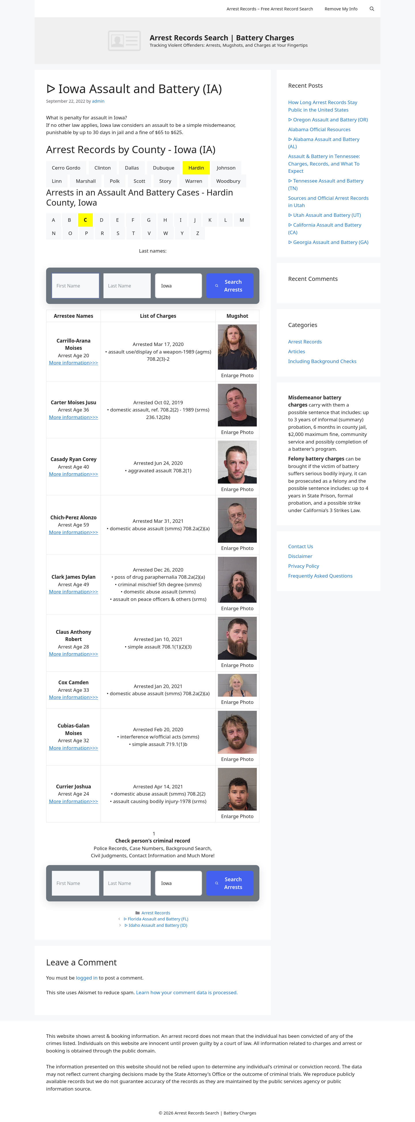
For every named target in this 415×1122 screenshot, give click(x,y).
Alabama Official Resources (319, 129)
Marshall (86, 181)
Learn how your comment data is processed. (187, 992)
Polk (115, 181)
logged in (87, 977)
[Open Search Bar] (371, 8)
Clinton (103, 167)
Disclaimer (300, 556)
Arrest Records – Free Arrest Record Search (270, 9)
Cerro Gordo (66, 167)
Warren (193, 181)
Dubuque (163, 167)
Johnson (226, 167)
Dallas (132, 167)
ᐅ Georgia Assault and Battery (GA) (328, 242)
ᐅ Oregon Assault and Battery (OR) (328, 119)
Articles (296, 351)
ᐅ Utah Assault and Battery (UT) (324, 215)
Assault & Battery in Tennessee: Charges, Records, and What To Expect (324, 163)
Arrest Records (156, 913)
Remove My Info (341, 9)
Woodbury (228, 181)
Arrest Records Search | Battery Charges (222, 37)
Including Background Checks (322, 361)
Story (165, 181)
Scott (139, 181)
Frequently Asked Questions (320, 575)
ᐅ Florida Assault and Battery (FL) (156, 919)
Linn (57, 181)
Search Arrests (228, 285)
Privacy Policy (303, 566)
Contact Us (300, 546)
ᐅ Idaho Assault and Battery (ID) (155, 925)
